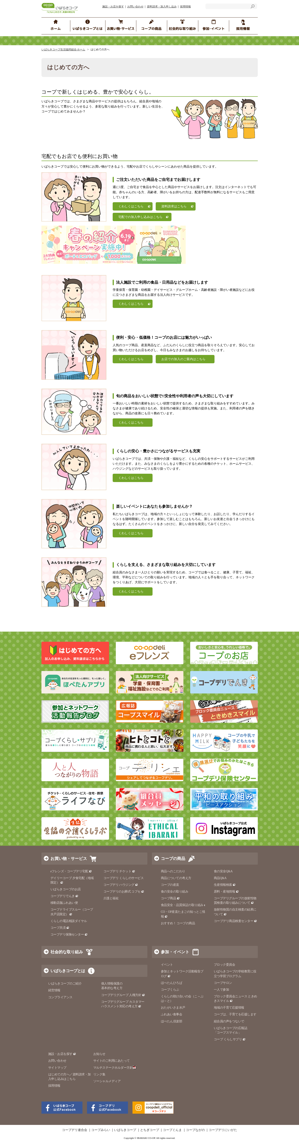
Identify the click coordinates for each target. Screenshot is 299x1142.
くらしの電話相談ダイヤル (68, 921)
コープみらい (100, 1130)
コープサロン (223, 983)
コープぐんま (172, 1130)
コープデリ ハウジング (120, 884)
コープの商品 (173, 858)
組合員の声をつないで (229, 1021)
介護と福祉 (111, 898)
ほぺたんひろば (171, 983)
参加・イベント (175, 952)
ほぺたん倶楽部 (171, 1021)
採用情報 (185, 6)
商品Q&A (220, 878)
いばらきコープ (125, 1130)
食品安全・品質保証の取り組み (184, 905)
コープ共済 (59, 927)
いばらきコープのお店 (65, 889)
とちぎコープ (149, 1130)
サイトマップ (57, 1067)
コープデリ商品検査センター (235, 921)
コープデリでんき (64, 896)
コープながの (195, 1130)
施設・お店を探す (113, 6)
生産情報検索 (225, 884)
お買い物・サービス (68, 858)
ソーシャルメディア (107, 1081)
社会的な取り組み (66, 952)
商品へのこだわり (173, 871)
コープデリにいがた (223, 1130)
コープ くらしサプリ (228, 1039)
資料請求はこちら (174, 206)
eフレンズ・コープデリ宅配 (71, 871)
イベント (167, 964)
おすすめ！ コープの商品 (178, 923)
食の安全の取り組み (174, 891)
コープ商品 (170, 898)
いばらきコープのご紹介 (65, 983)
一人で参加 (221, 989)
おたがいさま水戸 (173, 1007)
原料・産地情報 (226, 891)
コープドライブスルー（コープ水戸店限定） (71, 912)
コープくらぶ (170, 989)
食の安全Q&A (223, 871)
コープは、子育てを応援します (235, 1014)
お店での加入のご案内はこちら (183, 359)
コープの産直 (170, 884)
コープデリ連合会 (74, 1130)
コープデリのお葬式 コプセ (123, 891)
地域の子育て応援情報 (229, 1007)
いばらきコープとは (67, 971)
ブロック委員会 (224, 964)
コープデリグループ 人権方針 (123, 995)
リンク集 (99, 1074)
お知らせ (99, 1054)
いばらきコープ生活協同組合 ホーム (63, 49)
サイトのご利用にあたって (111, 1060)
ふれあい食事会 (171, 1014)
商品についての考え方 (176, 878)
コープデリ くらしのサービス (123, 878)
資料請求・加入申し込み (162, 6)
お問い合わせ (135, 6)
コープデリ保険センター (69, 934)
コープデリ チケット (119, 871)
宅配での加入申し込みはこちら (140, 217)
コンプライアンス (60, 997)
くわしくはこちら (131, 206)
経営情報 (54, 990)
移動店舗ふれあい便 (64, 902)
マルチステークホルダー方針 (114, 1067)
